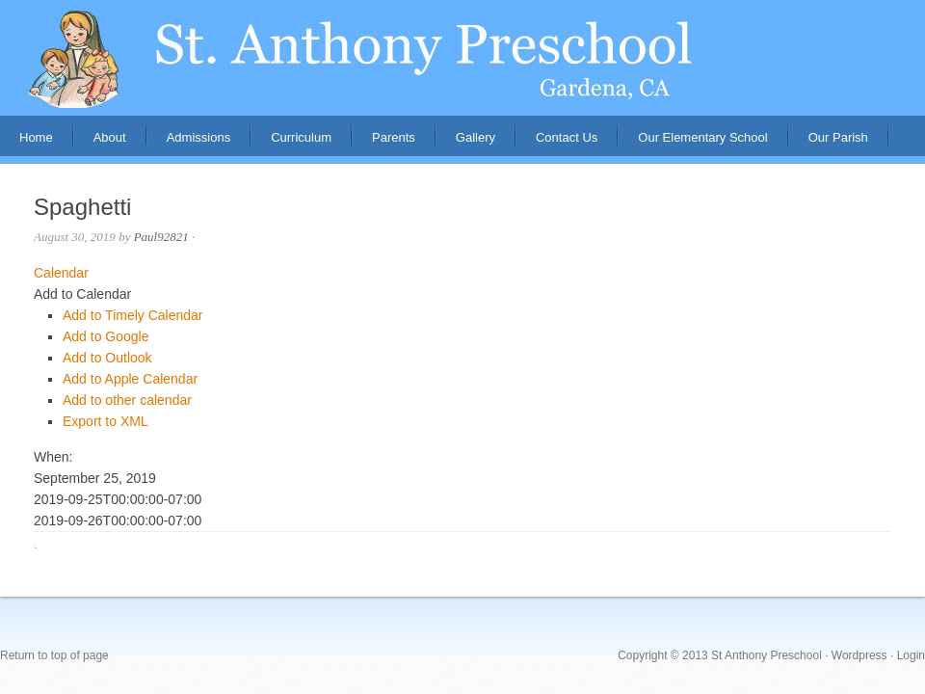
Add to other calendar (127, 400)
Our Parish (838, 137)
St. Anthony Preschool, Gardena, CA (462, 58)
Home (36, 137)
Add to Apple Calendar (130, 379)
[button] (82, 294)
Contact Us (566, 137)
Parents (384, 143)
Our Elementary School (702, 137)
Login (911, 655)
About (100, 143)
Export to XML (105, 421)
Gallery (475, 137)
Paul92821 (161, 236)
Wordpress (859, 655)
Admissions (188, 143)
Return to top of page (54, 655)
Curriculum (301, 137)
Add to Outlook (107, 357)
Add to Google (106, 336)
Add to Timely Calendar (133, 315)
